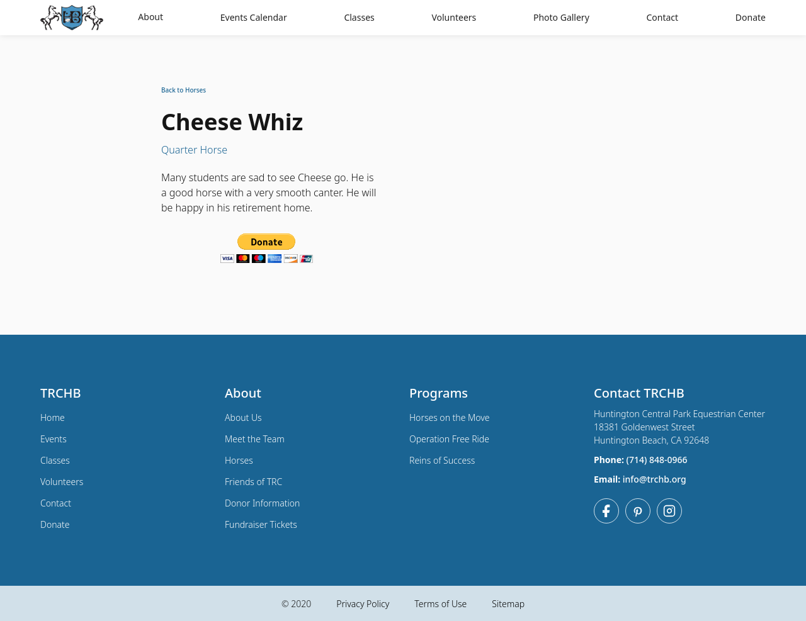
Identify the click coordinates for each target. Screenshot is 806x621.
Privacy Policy (362, 604)
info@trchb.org (654, 479)
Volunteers (453, 17)
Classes (359, 17)
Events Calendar (253, 17)
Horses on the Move (449, 417)
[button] (150, 17)
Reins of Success (442, 460)
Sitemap (508, 604)
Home (52, 417)
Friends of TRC (253, 482)
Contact (662, 17)
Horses (239, 460)
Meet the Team (255, 439)
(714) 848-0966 (657, 460)
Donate (750, 17)
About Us (243, 417)
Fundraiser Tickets (261, 524)
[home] (75, 17)
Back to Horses (183, 90)
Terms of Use (440, 604)
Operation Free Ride (449, 439)
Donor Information (262, 503)
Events (53, 439)
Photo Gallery (561, 17)
